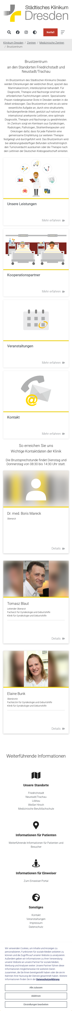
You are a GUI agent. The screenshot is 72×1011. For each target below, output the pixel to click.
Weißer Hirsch (36, 804)
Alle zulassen (36, 987)
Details (58, 548)
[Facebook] (18, 32)
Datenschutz (36, 926)
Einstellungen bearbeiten (36, 1004)
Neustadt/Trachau (36, 796)
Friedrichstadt (36, 793)
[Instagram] (26, 32)
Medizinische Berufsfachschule (36, 808)
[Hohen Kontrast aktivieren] (35, 32)
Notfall (50, 32)
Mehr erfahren (53, 220)
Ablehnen (36, 996)
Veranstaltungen (36, 919)
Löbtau (36, 800)
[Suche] (9, 32)
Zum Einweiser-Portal (36, 880)
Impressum (36, 923)
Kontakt (36, 915)
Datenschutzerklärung (47, 979)
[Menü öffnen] (63, 32)
